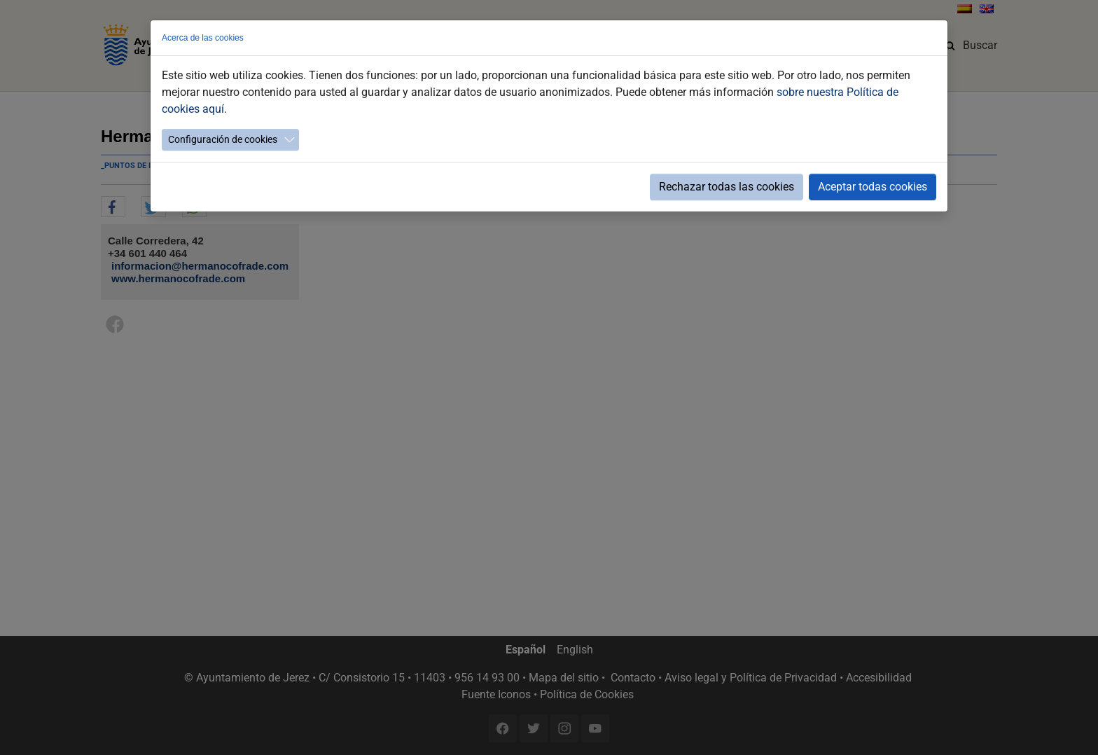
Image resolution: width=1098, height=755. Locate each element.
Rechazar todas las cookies (726, 186)
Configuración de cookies (222, 139)
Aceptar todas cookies (872, 186)
